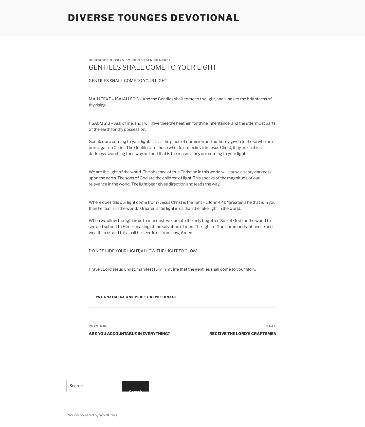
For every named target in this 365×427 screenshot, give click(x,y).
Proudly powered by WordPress (91, 415)
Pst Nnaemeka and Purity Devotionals (136, 297)
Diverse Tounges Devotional (154, 17)
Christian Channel (151, 60)
